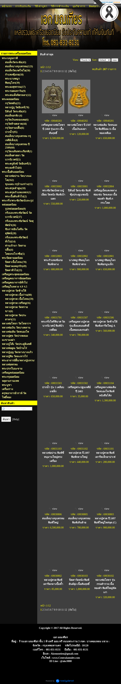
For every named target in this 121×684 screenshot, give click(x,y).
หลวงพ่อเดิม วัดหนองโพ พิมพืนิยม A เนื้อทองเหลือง (105, 129)
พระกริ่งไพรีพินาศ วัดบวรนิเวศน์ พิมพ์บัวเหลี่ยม (53, 325)
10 (59, 71)
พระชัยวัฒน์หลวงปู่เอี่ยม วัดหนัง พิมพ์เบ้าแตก (53, 194)
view (53, 115)
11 (62, 71)
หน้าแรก (7, 6)
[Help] (15, 419)
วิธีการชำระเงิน (60, 6)
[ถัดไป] (72, 71)
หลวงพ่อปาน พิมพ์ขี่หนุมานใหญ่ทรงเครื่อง (53, 456)
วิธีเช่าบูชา (41, 6)
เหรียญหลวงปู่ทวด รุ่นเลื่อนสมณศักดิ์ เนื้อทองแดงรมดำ (79, 325)
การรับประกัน (23, 6)
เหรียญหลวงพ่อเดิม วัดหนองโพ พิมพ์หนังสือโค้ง (105, 391)
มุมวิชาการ (79, 6)
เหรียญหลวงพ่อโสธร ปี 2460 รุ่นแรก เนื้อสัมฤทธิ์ (53, 129)
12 (65, 71)
